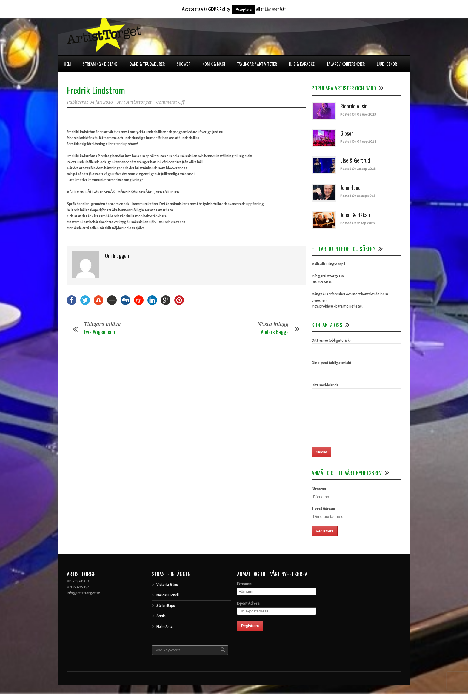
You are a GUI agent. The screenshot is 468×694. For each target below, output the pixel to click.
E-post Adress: (323, 517)
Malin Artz (164, 635)
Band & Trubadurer (147, 64)
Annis (161, 625)
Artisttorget (139, 102)
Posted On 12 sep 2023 (357, 223)
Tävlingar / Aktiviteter (257, 64)
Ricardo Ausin (353, 106)
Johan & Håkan (355, 215)
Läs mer (272, 9)
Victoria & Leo (167, 593)
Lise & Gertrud (355, 160)
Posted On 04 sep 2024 (358, 141)
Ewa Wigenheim (99, 332)
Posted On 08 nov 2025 (358, 114)
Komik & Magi (213, 64)
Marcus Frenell (167, 604)
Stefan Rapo (165, 614)
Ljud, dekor (387, 64)
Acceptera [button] (244, 9)
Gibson (347, 133)
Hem (67, 64)
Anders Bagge (275, 332)
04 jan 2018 (101, 102)
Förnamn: (319, 498)
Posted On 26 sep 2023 (358, 168)
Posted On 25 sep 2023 (357, 196)
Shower (183, 64)
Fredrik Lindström (96, 90)
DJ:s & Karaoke (302, 64)
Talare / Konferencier (346, 64)
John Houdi (351, 187)
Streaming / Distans (100, 64)
